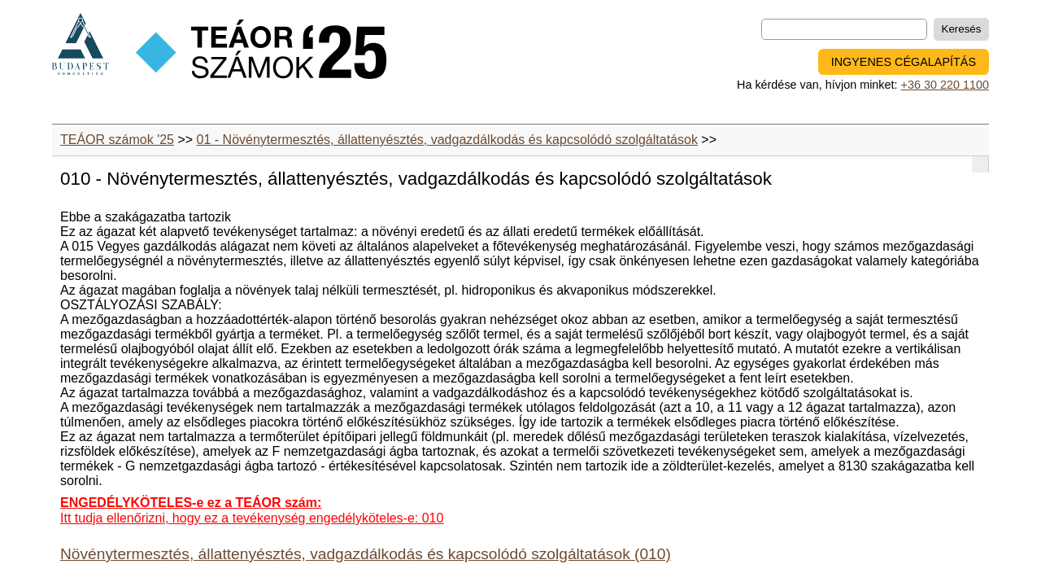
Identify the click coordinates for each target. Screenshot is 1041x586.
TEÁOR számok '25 (117, 139)
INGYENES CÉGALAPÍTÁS (903, 61)
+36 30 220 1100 (945, 84)
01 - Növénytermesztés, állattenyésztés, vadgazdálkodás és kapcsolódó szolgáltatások (447, 139)
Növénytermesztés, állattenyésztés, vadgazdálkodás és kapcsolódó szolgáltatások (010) (365, 553)
